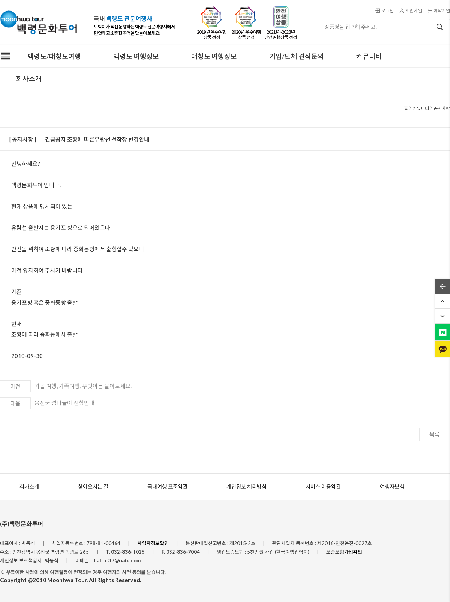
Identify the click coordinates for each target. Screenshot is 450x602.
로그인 (384, 10)
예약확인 (438, 10)
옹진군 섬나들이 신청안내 (64, 402)
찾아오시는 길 (93, 486)
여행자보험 (392, 486)
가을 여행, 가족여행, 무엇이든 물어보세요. (83, 386)
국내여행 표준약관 (167, 486)
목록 (434, 434)
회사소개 (29, 486)
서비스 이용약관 (323, 486)
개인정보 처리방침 (246, 486)
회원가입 (410, 10)
